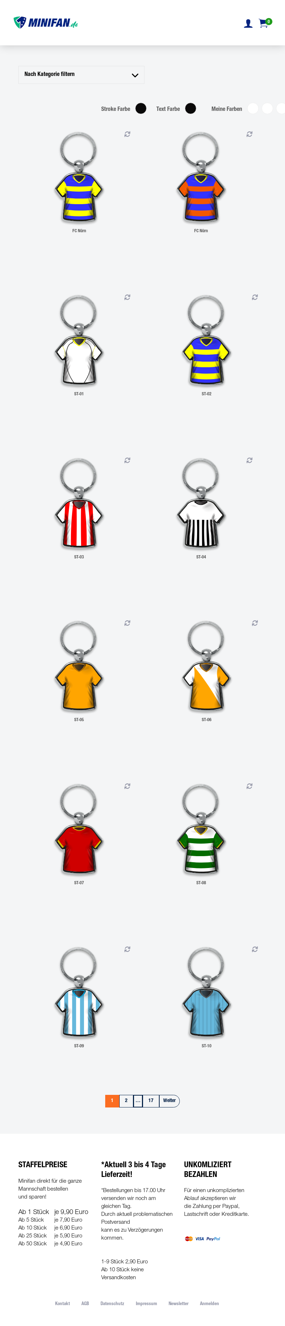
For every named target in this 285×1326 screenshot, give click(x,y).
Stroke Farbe (115, 110)
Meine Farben (226, 110)
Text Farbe (168, 110)
